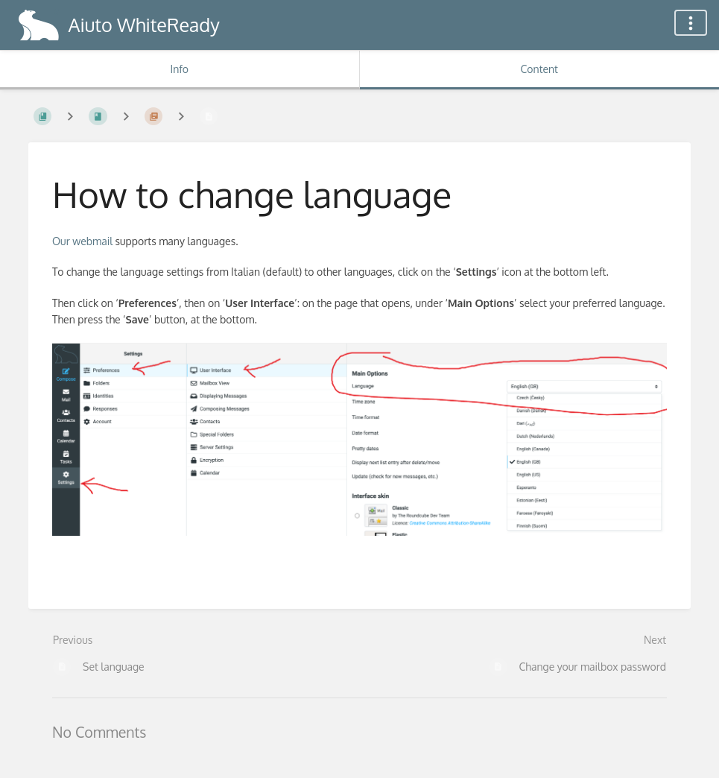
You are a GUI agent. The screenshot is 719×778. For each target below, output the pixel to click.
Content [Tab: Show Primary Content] (539, 69)
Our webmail (83, 241)
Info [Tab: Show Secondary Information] (179, 69)
